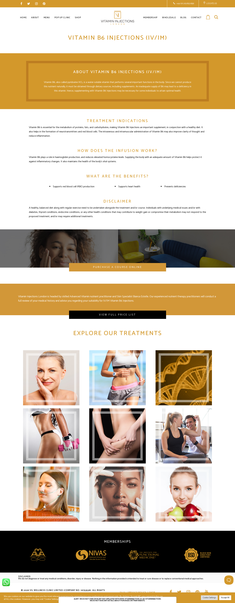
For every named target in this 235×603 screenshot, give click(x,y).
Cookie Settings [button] (209, 597)
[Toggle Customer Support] (228, 580)
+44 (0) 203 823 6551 (185, 3)
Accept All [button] (225, 597)
